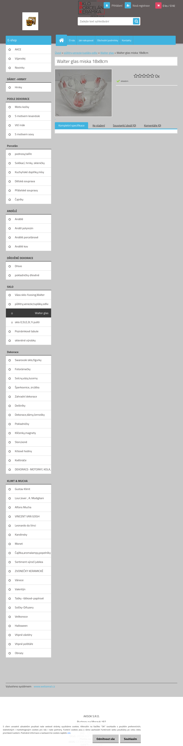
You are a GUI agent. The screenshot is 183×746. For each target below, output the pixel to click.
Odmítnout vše (104, 739)
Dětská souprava (25, 181)
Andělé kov (21, 246)
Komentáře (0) (152, 125)
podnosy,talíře (23, 154)
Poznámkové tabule (26, 331)
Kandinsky (21, 534)
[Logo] (30, 21)
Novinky (19, 67)
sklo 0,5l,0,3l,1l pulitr (27, 322)
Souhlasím (129, 739)
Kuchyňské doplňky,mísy (29, 172)
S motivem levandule (27, 116)
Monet (19, 543)
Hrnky (18, 87)
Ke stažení (99, 125)
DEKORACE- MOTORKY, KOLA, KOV (33, 470)
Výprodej (20, 58)
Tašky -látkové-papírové (29, 598)
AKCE (18, 49)
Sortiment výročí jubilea (29, 562)
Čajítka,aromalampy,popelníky (33, 553)
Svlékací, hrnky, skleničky (30, 163)
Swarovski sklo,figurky (28, 360)
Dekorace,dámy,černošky (30, 414)
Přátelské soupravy (26, 190)
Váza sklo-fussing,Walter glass (30, 296)
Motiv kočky (22, 107)
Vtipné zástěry (23, 635)
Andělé (19, 219)
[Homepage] (63, 40)
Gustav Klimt (22, 489)
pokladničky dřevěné (27, 275)
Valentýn (20, 589)
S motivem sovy (24, 134)
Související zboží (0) (124, 125)
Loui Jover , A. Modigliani (29, 498)
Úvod (58, 53)
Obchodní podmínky (107, 40)
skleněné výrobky (25, 340)
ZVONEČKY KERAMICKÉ (29, 571)
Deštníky (20, 405)
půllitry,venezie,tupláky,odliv (31, 304)
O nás (72, 40)
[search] (136, 21)
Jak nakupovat (86, 40)
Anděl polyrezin (24, 228)
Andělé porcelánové (26, 237)
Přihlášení (114, 5)
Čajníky (19, 199)
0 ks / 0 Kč (169, 5)
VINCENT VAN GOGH (27, 516)
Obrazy (19, 653)
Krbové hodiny (23, 451)
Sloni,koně (21, 442)
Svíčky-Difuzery (24, 607)
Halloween (21, 625)
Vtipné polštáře (24, 644)
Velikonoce (21, 616)
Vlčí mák (20, 125)
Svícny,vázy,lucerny (26, 378)
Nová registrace (140, 5)
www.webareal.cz (44, 686)
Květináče (20, 460)
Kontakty (126, 40)
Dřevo (18, 266)
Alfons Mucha (23, 507)
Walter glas (41, 313)
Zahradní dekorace (26, 396)
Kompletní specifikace (71, 125)
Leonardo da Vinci (25, 525)
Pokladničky (22, 424)
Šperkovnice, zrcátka (27, 387)
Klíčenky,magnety (25, 433)
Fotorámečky (23, 369)
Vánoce (19, 580)
